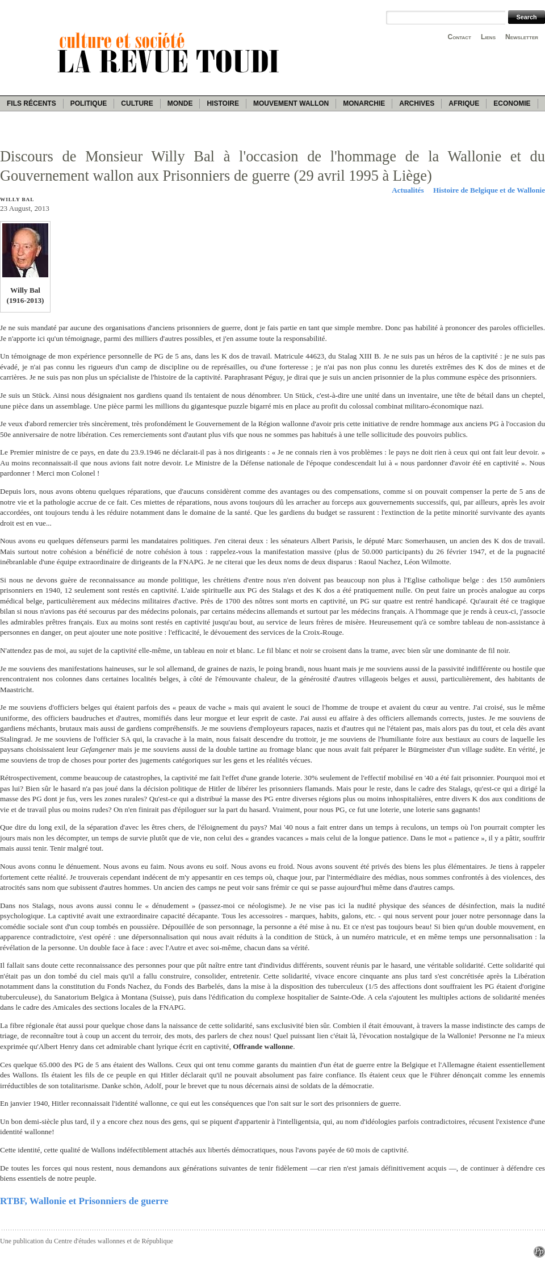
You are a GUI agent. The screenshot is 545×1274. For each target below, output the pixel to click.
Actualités (408, 190)
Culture (137, 103)
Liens (488, 37)
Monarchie (364, 103)
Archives (416, 103)
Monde (180, 103)
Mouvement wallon (291, 103)
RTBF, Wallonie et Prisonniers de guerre (84, 1201)
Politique (88, 103)
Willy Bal (17, 199)
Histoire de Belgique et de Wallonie (489, 190)
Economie (511, 103)
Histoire (222, 103)
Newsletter (521, 37)
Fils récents (31, 103)
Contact (459, 37)
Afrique (463, 103)
